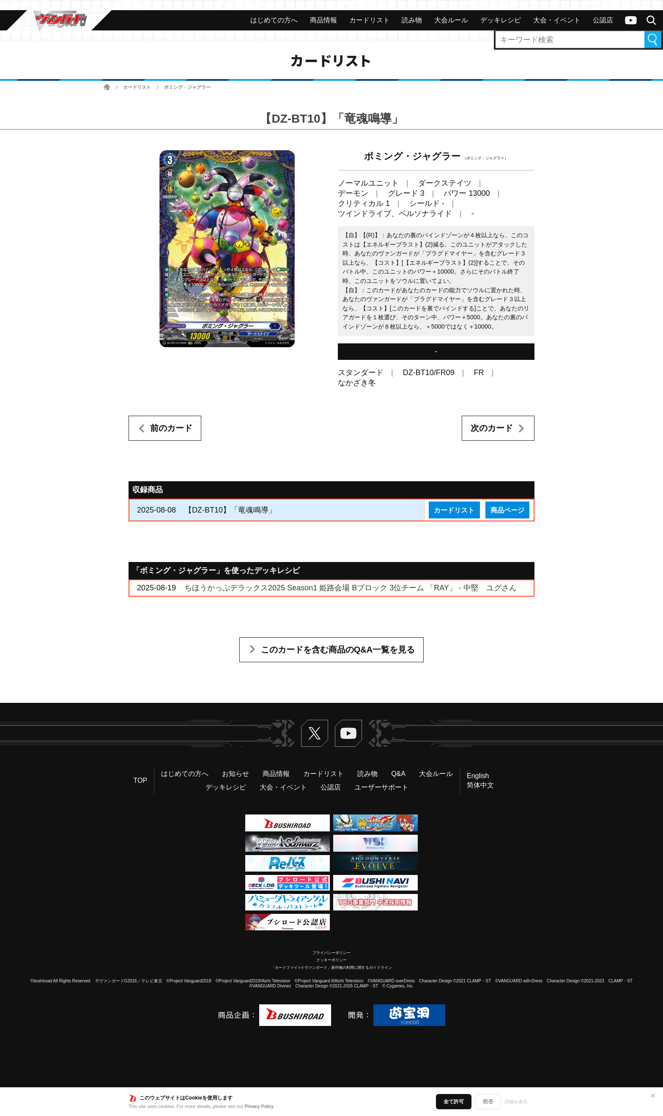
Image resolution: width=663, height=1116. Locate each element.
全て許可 (454, 1102)
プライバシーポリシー (331, 953)
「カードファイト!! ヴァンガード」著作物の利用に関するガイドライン (331, 967)
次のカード (492, 428)
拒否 (488, 1102)
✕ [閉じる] (652, 1095)
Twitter (314, 733)
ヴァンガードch (630, 20)
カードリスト (137, 87)
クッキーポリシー (331, 960)
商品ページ (507, 510)
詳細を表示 (516, 1101)
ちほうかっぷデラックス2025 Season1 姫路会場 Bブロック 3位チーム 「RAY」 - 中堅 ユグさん (350, 588)
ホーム (106, 87)
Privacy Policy (259, 1106)
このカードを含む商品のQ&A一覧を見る (338, 649)
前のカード (171, 428)
